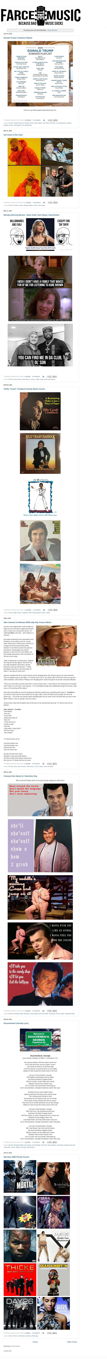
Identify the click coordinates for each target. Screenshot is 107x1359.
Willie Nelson (31, 1147)
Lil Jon (36, 766)
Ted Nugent (17, 125)
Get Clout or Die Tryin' (13, 135)
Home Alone (18, 379)
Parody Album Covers (39, 612)
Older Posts (72, 1342)
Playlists (6, 125)
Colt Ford (44, 1145)
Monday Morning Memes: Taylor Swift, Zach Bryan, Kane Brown (31, 215)
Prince (58, 1013)
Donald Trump (29, 123)
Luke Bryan (59, 1145)
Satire (11, 125)
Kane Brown (26, 379)
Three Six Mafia (48, 766)
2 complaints (36, 1142)
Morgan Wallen (28, 205)
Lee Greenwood (61, 123)
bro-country (27, 1145)
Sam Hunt (72, 1145)
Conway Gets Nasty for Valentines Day (20, 776)
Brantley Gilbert (19, 1145)
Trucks (13, 1147)
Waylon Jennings (21, 1147)
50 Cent (10, 123)
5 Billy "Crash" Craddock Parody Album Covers (24, 389)
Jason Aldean (38, 123)
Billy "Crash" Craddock (21, 612)
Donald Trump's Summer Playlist (18, 38)
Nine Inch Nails (43, 1013)
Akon (15, 766)
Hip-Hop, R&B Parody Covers (16, 1157)
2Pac (10, 1336)
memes (69, 123)
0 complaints (37, 120)
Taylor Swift (43, 379)
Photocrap (52, 1013)
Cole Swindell (36, 1145)
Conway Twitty (18, 1013)
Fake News (30, 766)
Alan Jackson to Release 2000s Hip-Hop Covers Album (27, 622)
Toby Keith (7, 1147)
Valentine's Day (69, 1013)
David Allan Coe (19, 123)
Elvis (30, 612)
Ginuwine (26, 1013)
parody (66, 1145)
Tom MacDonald (27, 125)
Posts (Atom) (16, 1346)
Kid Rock (52, 123)
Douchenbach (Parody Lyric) (16, 1023)
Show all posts (52, 30)
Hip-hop (28, 1336)
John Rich (46, 123)
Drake (16, 205)
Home (35, 1342)
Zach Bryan (41, 205)
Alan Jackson (22, 766)
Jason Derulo (34, 1013)
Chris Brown (21, 1336)
